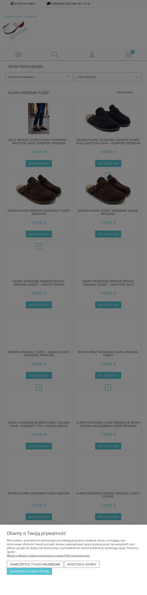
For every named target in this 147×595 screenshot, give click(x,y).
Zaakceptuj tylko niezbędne (35, 564)
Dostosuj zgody (81, 564)
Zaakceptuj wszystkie (29, 571)
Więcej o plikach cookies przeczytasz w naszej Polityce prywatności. (48, 555)
